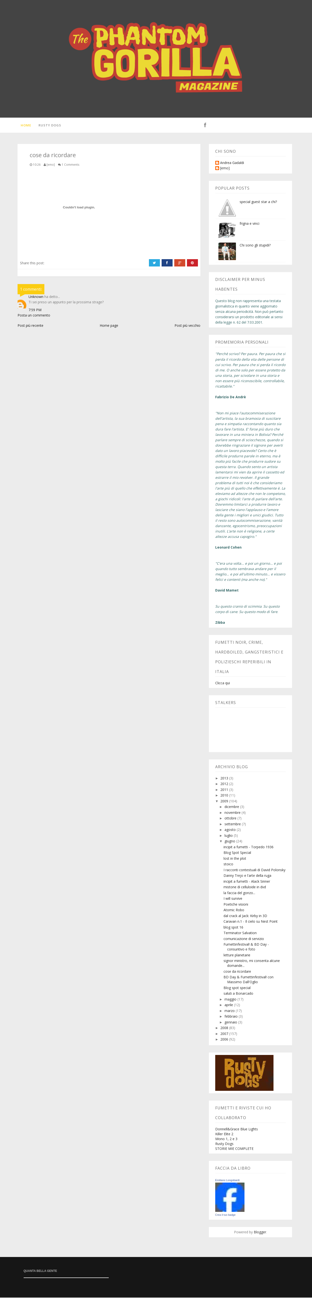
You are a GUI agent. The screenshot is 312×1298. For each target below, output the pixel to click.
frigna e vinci (249, 224)
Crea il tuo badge (225, 1215)
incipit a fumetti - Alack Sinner (247, 881)
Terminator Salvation (240, 933)
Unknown (36, 297)
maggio (230, 999)
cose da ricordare (237, 972)
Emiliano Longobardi (227, 1180)
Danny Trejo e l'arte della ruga (247, 876)
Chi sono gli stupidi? (255, 245)
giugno (230, 841)
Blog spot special (237, 988)
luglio (229, 836)
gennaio (231, 1022)
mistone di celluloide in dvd (245, 887)
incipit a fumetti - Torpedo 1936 (248, 847)
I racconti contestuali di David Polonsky (254, 870)
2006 (224, 1040)
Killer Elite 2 (224, 1134)
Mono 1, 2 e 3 (226, 1139)
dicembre (232, 807)
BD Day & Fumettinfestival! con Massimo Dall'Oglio (248, 980)
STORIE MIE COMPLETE (234, 1149)
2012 (224, 784)
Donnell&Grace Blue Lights (236, 1129)
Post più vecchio (187, 326)
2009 (224, 801)
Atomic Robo (234, 910)
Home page (109, 326)
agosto (230, 830)
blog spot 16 (233, 927)
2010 (224, 796)
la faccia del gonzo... (239, 893)
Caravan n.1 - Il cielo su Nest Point (251, 922)
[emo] (225, 169)
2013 (224, 778)
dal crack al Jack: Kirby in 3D (245, 916)
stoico (228, 864)
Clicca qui (222, 683)
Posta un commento (34, 315)
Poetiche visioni (236, 904)
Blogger (260, 1232)
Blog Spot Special (237, 853)
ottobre (230, 819)
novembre (233, 813)
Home (25, 125)
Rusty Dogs (49, 125)
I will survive (233, 899)
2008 (224, 1028)
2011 (224, 790)
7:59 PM (35, 310)
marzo (230, 1011)
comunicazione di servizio (244, 939)
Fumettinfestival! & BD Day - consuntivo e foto (246, 947)
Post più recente (30, 326)
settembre (233, 824)
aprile (229, 1005)
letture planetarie (237, 955)
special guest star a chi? (258, 202)
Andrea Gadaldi (232, 163)
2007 (224, 1034)
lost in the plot (235, 859)
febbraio (231, 1017)
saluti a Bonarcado (238, 994)
